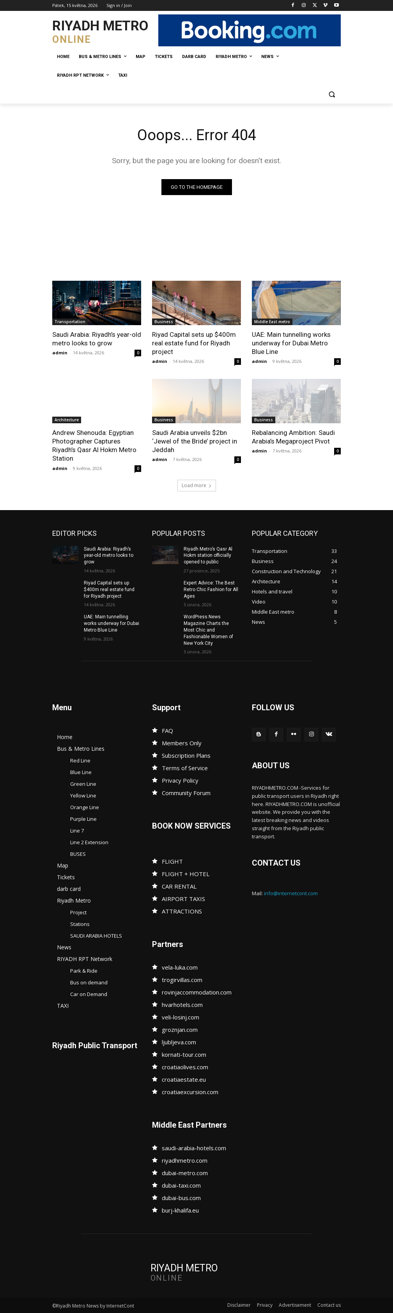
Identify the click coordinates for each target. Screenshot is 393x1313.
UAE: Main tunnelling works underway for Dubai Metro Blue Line (291, 343)
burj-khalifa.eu (180, 1210)
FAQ (167, 730)
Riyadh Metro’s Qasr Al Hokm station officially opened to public (208, 555)
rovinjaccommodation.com (197, 992)
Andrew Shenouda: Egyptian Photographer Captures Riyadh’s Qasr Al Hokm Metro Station (94, 445)
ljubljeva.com (179, 1042)
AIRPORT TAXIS (183, 899)
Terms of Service (185, 768)
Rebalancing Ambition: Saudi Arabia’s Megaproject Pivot (293, 437)
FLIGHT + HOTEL (185, 874)
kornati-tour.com (184, 1054)
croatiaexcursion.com (190, 1092)
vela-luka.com (180, 967)
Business (163, 321)
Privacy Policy (180, 780)
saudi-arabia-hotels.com (194, 1148)
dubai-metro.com (185, 1173)
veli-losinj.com (180, 1017)
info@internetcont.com (291, 893)
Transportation (70, 321)
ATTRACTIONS (182, 911)
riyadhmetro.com (184, 1160)
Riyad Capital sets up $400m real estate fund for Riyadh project (194, 343)
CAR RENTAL (179, 886)
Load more (197, 485)
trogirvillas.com (182, 980)
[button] (331, 94)
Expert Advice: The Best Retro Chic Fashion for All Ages (211, 589)
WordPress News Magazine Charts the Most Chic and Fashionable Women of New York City (208, 630)
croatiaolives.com (185, 1067)
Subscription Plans (186, 755)
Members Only (182, 743)
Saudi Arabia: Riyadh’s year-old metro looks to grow (96, 339)
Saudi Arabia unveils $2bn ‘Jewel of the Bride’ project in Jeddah (194, 441)
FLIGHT (172, 861)
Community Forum (186, 793)
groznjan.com (180, 1029)
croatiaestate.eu (184, 1079)
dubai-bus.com (181, 1198)
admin (59, 353)
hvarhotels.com (182, 1005)
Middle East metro (272, 321)
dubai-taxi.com (181, 1185)
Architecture (67, 419)
